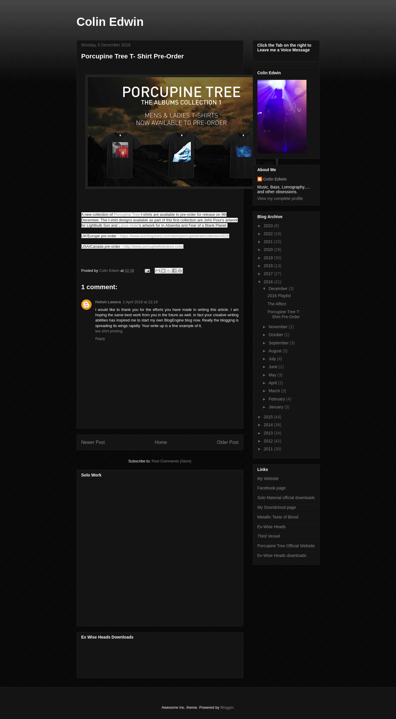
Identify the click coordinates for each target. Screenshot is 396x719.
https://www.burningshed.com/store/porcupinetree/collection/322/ (174, 236)
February (277, 399)
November (279, 326)
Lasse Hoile (129, 225)
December (279, 288)
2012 (269, 441)
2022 (269, 233)
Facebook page (271, 488)
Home (161, 442)
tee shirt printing (109, 331)
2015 (269, 417)
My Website (268, 478)
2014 (269, 424)
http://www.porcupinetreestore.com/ (153, 246)
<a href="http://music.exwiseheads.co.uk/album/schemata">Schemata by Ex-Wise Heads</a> (140, 658)
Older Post (228, 442)
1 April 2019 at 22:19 (140, 302)
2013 (269, 433)
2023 (269, 225)
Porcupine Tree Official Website (286, 545)
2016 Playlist (279, 295)
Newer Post (93, 442)
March (275, 390)
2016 (269, 281)
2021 (269, 241)
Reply (100, 338)
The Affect (276, 304)
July (273, 358)
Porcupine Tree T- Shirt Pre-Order (283, 314)
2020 (269, 249)
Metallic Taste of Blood (278, 517)
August (275, 350)
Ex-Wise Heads (271, 526)
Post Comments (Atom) (171, 461)
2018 (269, 265)
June (274, 366)
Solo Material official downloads (286, 497)
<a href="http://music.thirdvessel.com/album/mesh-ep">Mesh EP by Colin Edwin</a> (132, 551)
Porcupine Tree (127, 214)
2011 (269, 449)
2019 (269, 257)
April (273, 382)
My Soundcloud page (276, 507)
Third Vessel (268, 536)
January (276, 407)
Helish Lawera (108, 302)
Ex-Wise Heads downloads (281, 555)
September (279, 343)
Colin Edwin (110, 21)
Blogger (226, 707)
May (273, 375)
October (276, 334)
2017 (269, 273)
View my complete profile (280, 198)
